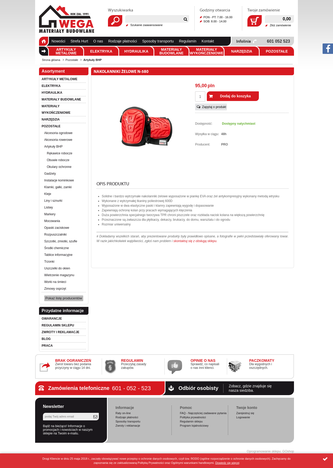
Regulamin (187, 41)
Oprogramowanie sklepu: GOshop (270, 451)
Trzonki (49, 261)
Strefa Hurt (79, 41)
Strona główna (43, 41)
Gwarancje (52, 318)
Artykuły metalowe (66, 51)
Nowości (58, 41)
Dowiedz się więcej (227, 462)
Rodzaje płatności (122, 41)
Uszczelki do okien (57, 268)
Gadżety (50, 173)
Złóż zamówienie (280, 25)
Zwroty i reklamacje (60, 332)
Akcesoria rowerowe (58, 140)
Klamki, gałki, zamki (58, 187)
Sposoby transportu (158, 41)
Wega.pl (66, 19)
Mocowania (52, 221)
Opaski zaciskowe (56, 228)
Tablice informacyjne (58, 255)
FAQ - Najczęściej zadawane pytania (203, 413)
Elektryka (101, 51)
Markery (49, 214)
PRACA (47, 345)
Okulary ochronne (59, 167)
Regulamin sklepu (58, 325)
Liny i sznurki (53, 201)
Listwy (48, 207)
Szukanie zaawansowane (146, 25)
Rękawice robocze (59, 153)
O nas (98, 41)
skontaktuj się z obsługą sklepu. (195, 241)
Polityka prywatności (193, 417)
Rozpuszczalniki (55, 234)
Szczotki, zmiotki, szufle (60, 241)
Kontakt (208, 41)
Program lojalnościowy (194, 425)
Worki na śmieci (55, 282)
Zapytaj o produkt (214, 107)
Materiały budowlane (171, 51)
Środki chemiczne (56, 248)
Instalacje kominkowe (59, 180)
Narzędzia (241, 51)
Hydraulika (136, 51)
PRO (224, 144)
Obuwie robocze (58, 160)
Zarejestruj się (245, 413)
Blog (46, 339)
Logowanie (243, 417)
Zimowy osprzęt (55, 288)
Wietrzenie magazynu (59, 275)
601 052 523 (278, 41)
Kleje (47, 194)
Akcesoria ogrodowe (58, 133)
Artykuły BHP (92, 59)
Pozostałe (277, 51)
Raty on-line (123, 413)
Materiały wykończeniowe (206, 51)
